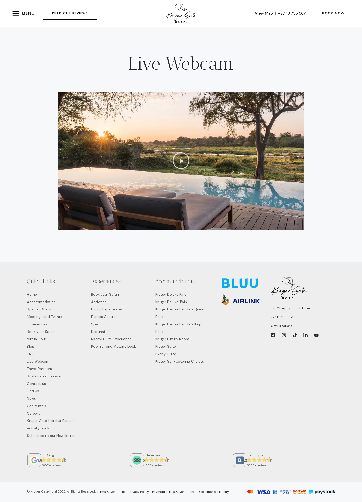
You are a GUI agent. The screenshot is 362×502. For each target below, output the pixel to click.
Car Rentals (36, 406)
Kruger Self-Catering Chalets (179, 361)
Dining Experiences (107, 309)
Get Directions (281, 326)
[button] (181, 160)
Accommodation (41, 301)
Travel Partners (39, 368)
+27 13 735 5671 (292, 13)
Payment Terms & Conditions (173, 492)
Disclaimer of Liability (213, 492)
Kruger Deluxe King (170, 294)
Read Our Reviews (70, 13)
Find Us (33, 391)
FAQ (30, 354)
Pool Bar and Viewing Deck (113, 346)
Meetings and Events (44, 316)
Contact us (36, 383)
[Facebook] (273, 335)
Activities (99, 301)
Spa (94, 324)
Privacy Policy (139, 492)
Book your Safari (41, 331)
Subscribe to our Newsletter (51, 435)
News (31, 398)
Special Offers (39, 309)
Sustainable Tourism (44, 376)
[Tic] (294, 335)
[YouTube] (316, 335)
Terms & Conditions (111, 492)
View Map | (266, 13)
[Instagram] (284, 335)
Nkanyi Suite (165, 354)
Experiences (37, 324)
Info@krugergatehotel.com (290, 308)
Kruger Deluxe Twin (171, 301)
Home (32, 294)
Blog (30, 346)
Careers (33, 413)
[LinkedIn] (305, 335)
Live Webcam (38, 361)
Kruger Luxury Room (172, 339)
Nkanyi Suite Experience (111, 339)
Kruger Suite (165, 346)
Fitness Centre (103, 316)
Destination (101, 331)
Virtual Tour (36, 339)
